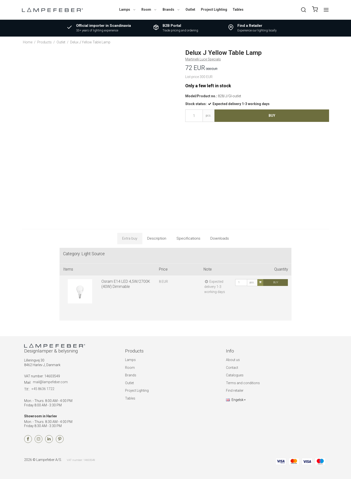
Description (156, 238)
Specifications (188, 238)
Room (149, 9)
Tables (238, 9)
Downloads (219, 238)
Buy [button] (272, 115)
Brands (171, 9)
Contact (232, 368)
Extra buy (129, 238)
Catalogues (235, 375)
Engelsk (235, 400)
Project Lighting (214, 9)
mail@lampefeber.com (50, 382)
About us (233, 360)
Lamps (127, 9)
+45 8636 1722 (42, 389)
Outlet (190, 9)
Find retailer (235, 390)
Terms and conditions (243, 383)
